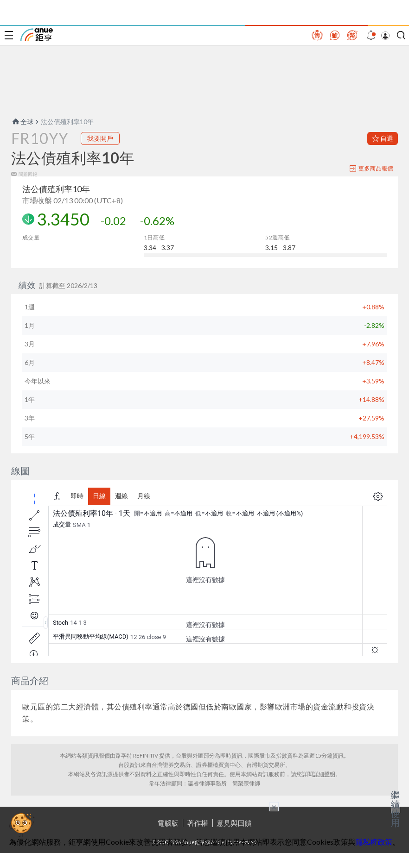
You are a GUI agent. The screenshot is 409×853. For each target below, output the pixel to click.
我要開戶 (100, 138)
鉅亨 (36, 35)
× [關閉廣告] (274, 806)
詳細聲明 (324, 774)
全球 (22, 121)
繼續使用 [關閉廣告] (395, 808)
